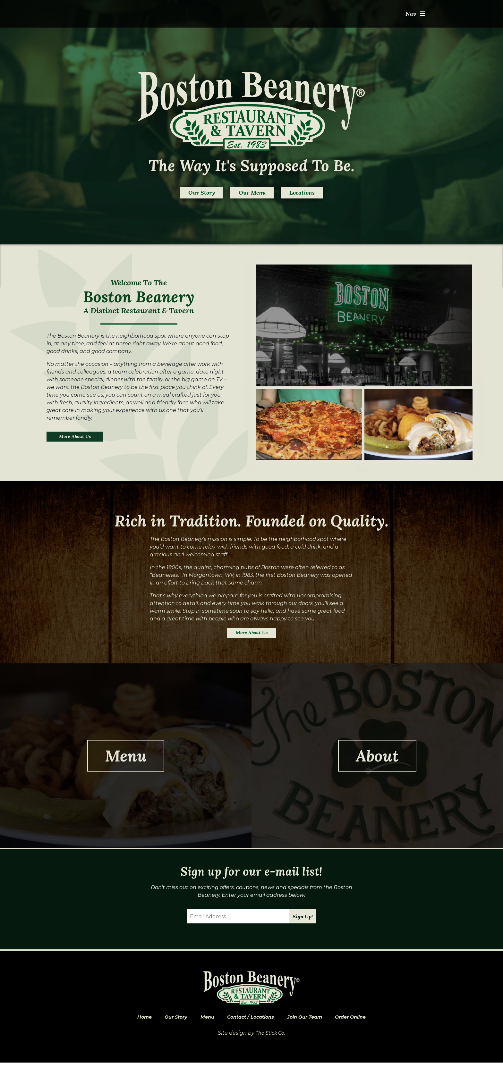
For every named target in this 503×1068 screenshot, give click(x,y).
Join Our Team (310, 1022)
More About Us (78, 439)
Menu (201, 1022)
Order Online (361, 1022)
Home (132, 1022)
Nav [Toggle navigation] (414, 15)
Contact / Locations (249, 1022)
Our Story (182, 194)
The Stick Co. (270, 1038)
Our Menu (252, 194)
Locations (321, 194)
